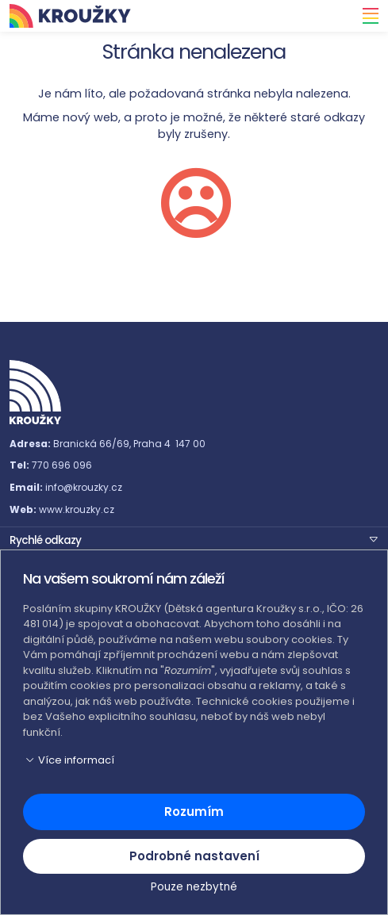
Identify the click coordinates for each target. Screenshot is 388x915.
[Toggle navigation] (365, 16)
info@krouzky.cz (83, 487)
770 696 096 (62, 465)
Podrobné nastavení (194, 856)
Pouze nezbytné (194, 886)
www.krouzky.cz (76, 509)
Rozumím (194, 811)
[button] (194, 539)
